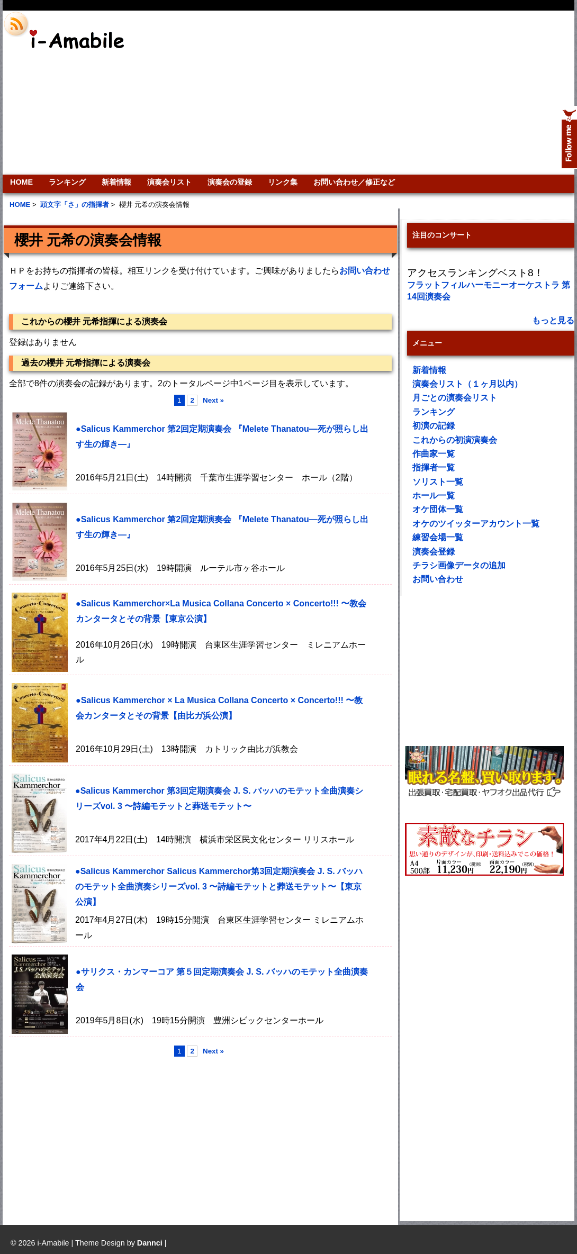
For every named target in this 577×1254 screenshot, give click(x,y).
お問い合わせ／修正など (354, 182)
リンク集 (282, 182)
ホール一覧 (433, 495)
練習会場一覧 (437, 537)
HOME (21, 182)
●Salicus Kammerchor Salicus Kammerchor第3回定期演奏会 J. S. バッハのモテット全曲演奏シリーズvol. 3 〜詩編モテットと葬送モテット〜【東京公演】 (219, 886)
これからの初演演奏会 (454, 439)
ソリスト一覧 (437, 481)
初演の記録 (433, 425)
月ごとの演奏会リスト (454, 397)
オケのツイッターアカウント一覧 (475, 523)
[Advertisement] (433, 93)
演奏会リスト (169, 182)
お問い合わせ (437, 579)
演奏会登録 (433, 551)
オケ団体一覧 (437, 509)
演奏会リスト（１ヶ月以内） (467, 383)
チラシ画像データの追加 (459, 565)
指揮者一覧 (433, 467)
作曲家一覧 (433, 453)
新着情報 (116, 182)
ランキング (67, 182)
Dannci (150, 1243)
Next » (213, 400)
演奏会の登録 (230, 182)
